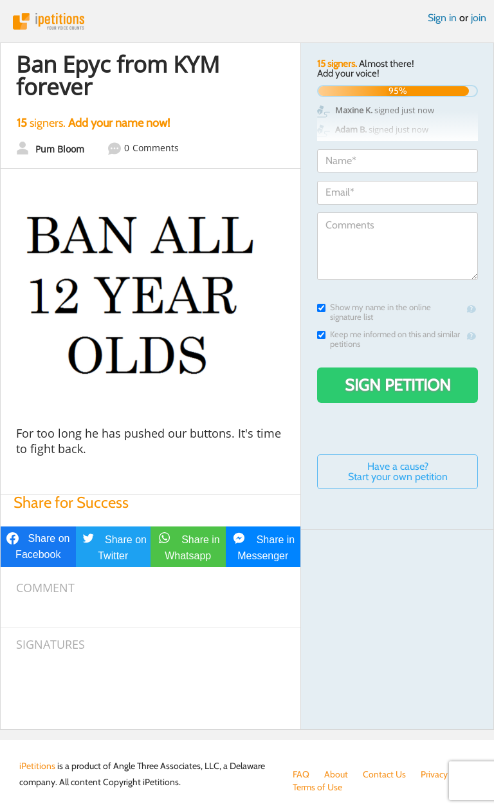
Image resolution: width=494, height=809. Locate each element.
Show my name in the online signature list (374, 312)
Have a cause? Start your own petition (398, 471)
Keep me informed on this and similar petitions (388, 339)
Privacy (434, 774)
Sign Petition (398, 385)
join (478, 18)
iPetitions (247, 21)
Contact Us (384, 774)
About (336, 774)
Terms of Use (317, 787)
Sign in (442, 18)
